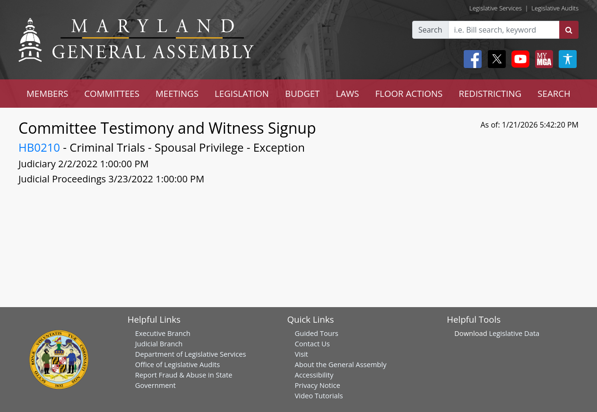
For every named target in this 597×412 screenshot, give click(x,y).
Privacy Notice (317, 385)
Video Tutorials (319, 395)
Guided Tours (316, 333)
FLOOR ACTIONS (409, 93)
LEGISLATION (242, 93)
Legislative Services (495, 8)
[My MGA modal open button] (542, 59)
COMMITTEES (111, 93)
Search (430, 30)
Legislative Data (514, 333)
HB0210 (39, 147)
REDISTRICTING (490, 93)
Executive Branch (162, 333)
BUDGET (302, 93)
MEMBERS (47, 93)
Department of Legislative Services (190, 354)
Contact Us (312, 343)
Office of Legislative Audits (177, 364)
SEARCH (553, 93)
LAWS (347, 93)
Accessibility (314, 374)
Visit (301, 354)
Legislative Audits (555, 8)
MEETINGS (177, 93)
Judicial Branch (159, 343)
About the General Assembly (341, 364)
